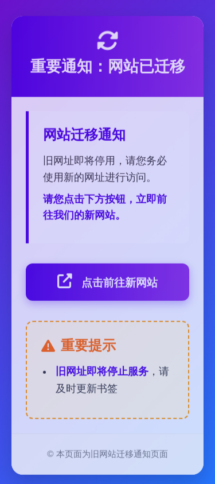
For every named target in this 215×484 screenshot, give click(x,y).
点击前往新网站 (107, 281)
